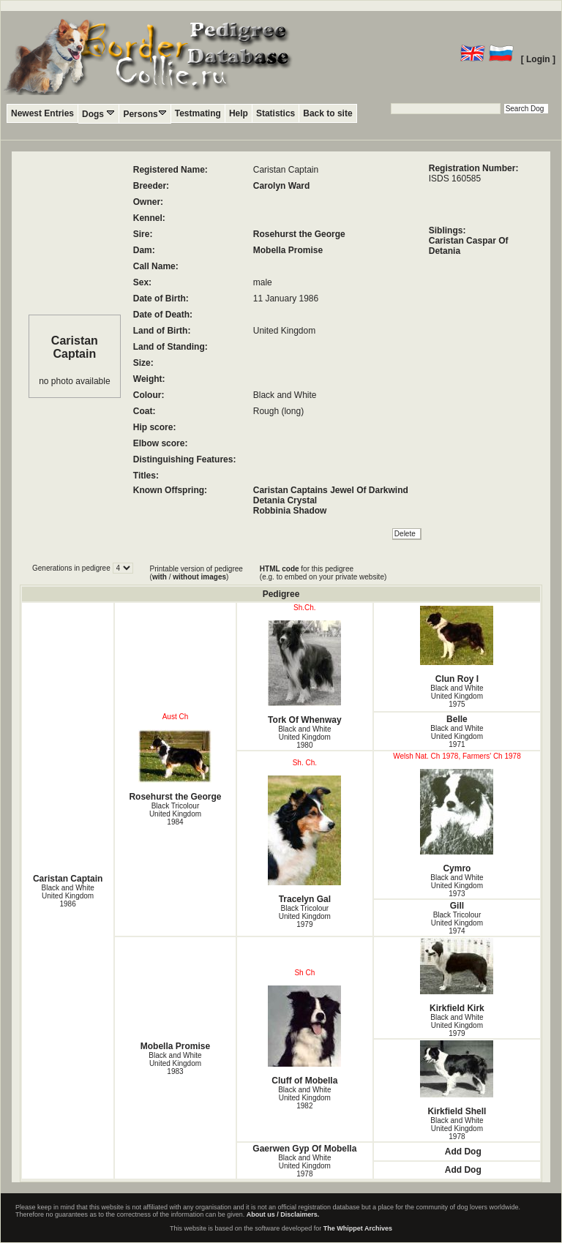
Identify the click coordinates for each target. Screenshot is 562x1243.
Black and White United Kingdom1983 (175, 1063)
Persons (144, 113)
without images (199, 577)
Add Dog (463, 1151)
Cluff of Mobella (305, 1035)
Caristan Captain (67, 879)
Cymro (457, 821)
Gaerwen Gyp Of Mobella (304, 1149)
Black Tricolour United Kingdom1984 (175, 814)
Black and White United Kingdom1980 (304, 737)
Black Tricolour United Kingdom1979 (305, 916)
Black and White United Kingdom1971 (456, 736)
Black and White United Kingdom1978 (456, 1128)
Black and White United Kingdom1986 (67, 896)
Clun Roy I (457, 645)
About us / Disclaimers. (283, 1214)
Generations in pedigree (72, 568)
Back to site (327, 113)
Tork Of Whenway (305, 672)
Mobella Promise (288, 250)
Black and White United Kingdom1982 (304, 1098)
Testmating (198, 113)
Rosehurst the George (299, 234)
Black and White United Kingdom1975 (456, 696)
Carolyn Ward (281, 186)
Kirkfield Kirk (457, 975)
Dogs (98, 113)
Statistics (275, 113)
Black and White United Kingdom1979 (456, 1025)
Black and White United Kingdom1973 (456, 886)
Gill (457, 906)
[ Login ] (538, 59)
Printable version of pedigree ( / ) (196, 573)
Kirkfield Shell (457, 1078)
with (159, 577)
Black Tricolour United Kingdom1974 (457, 923)
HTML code (279, 569)
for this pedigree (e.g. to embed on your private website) (323, 573)
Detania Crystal (285, 500)
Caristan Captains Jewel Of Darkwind (330, 490)
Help (238, 113)
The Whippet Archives (357, 1228)
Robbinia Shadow (290, 511)
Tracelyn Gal (305, 840)
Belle (457, 719)
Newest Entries (42, 113)
